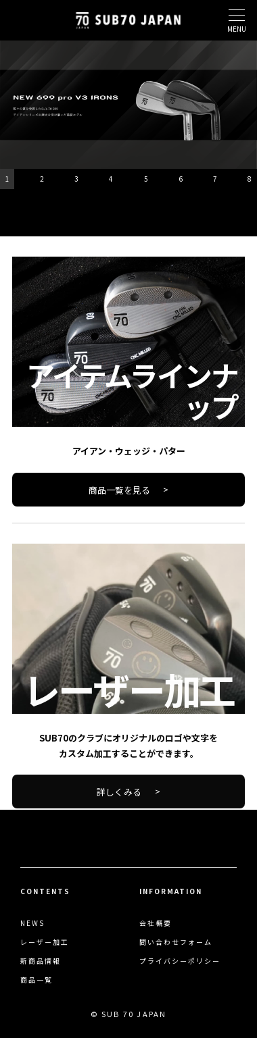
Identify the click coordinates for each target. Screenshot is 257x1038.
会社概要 (155, 923)
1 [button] (7, 179)
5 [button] (146, 179)
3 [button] (76, 179)
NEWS (32, 923)
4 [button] (111, 179)
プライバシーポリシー (179, 961)
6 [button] (181, 179)
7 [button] (215, 179)
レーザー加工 (44, 942)
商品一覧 (36, 980)
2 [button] (42, 179)
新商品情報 (40, 961)
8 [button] (250, 179)
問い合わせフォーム (175, 942)
